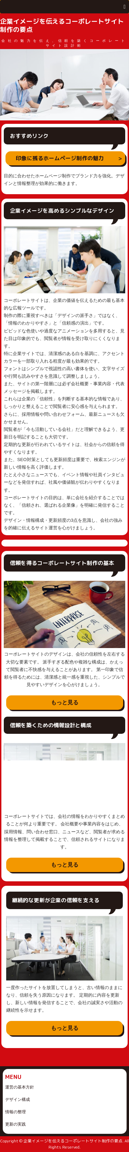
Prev (8, 84)
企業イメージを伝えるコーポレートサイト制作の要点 (62, 25)
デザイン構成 (17, 1099)
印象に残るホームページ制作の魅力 (60, 158)
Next (120, 84)
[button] (64, 6)
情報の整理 (15, 1111)
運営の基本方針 (19, 1087)
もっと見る (64, 702)
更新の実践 (15, 1124)
